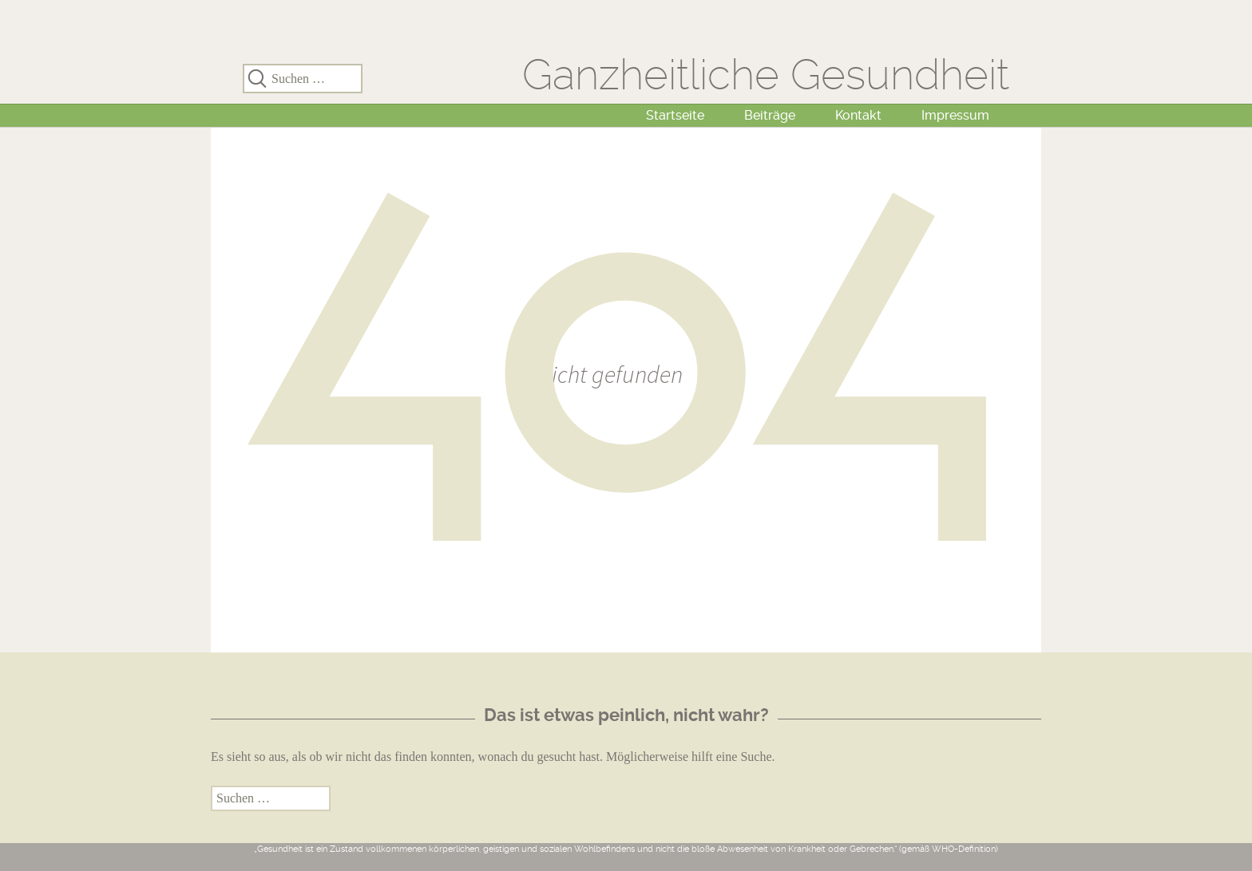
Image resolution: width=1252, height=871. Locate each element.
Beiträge (769, 115)
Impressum (955, 115)
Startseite (675, 115)
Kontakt (858, 115)
